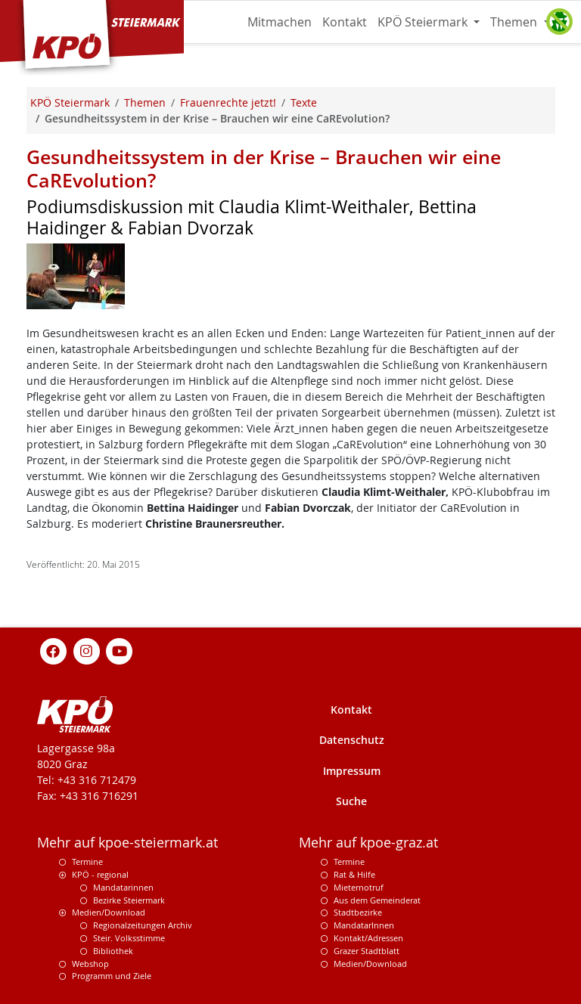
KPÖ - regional (100, 874)
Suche (351, 801)
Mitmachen (279, 22)
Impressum (352, 771)
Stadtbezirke (358, 912)
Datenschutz (351, 740)
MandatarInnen (364, 925)
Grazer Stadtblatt (366, 950)
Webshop (90, 963)
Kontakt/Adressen (368, 938)
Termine (87, 861)
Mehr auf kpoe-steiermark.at (127, 842)
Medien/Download (108, 912)
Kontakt (344, 22)
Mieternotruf (359, 887)
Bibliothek (113, 950)
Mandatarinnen (123, 887)
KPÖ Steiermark (424, 22)
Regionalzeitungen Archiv (142, 925)
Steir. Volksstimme (129, 938)
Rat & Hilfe (354, 874)
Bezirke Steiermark (129, 900)
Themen (515, 22)
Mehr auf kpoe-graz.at (368, 842)
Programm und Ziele (111, 975)
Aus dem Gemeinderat (377, 900)
